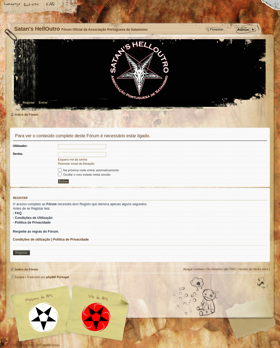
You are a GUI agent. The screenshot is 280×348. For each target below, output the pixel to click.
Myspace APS (71, 313)
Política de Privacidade (71, 239)
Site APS (96, 317)
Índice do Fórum (139, 75)
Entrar (43, 102)
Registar (29, 102)
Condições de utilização (31, 239)
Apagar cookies (193, 269)
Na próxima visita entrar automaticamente (88, 170)
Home (12, 4)
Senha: (18, 153)
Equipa (19, 277)
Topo (263, 283)
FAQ (50, 4)
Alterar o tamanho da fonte (31, 4)
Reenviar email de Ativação (76, 163)
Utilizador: (20, 145)
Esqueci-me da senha (72, 159)
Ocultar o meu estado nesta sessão (84, 174)
